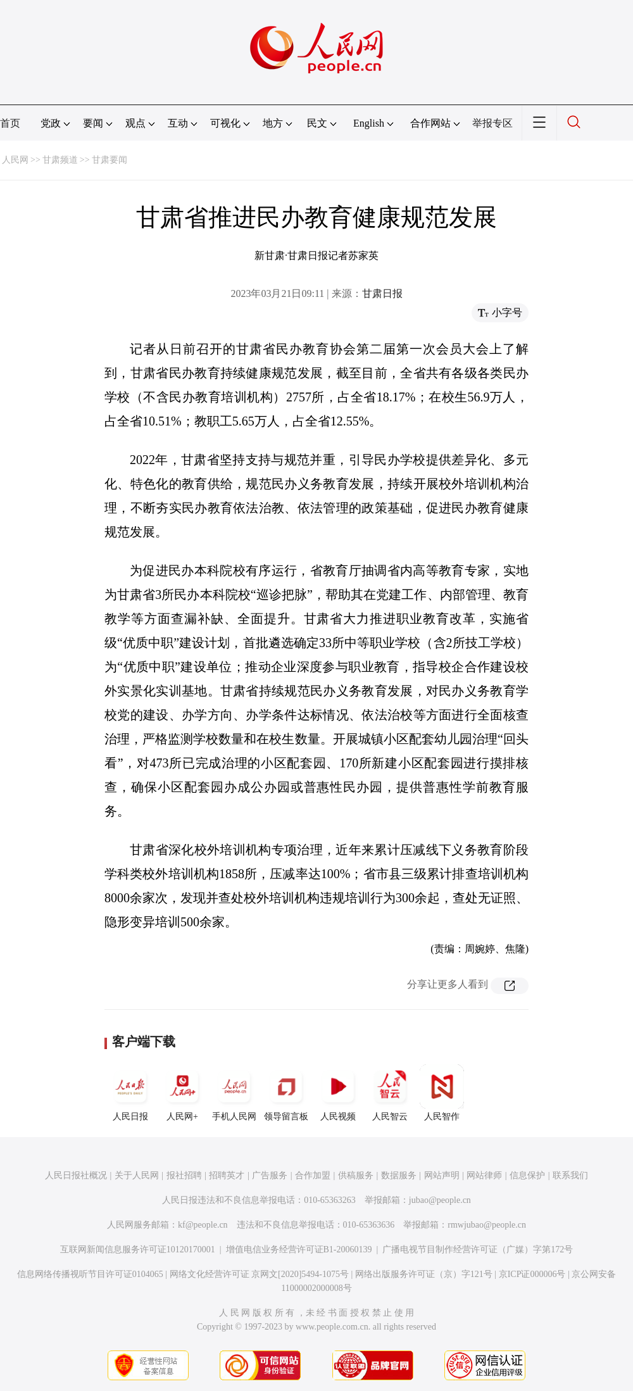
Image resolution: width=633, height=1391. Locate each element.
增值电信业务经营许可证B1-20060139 (299, 1249)
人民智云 (390, 1092)
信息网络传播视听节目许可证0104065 (90, 1274)
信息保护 (527, 1175)
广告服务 (269, 1175)
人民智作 (442, 1092)
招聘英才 (226, 1175)
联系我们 (570, 1175)
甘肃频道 (60, 160)
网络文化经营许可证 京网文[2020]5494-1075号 (259, 1274)
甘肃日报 (382, 293)
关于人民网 (137, 1175)
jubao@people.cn (440, 1200)
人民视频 (338, 1092)
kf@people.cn (203, 1225)
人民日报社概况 (76, 1175)
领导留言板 (286, 1092)
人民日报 (130, 1092)
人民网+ (182, 1092)
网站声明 (442, 1175)
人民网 (15, 160)
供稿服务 (355, 1175)
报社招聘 (184, 1175)
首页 (10, 123)
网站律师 (484, 1175)
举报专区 (492, 123)
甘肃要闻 (109, 160)
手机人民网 (234, 1092)
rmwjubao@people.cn (487, 1225)
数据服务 (399, 1175)
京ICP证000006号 (532, 1274)
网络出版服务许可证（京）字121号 (423, 1274)
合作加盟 (312, 1175)
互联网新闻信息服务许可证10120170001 (137, 1249)
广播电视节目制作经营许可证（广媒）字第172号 (477, 1249)
